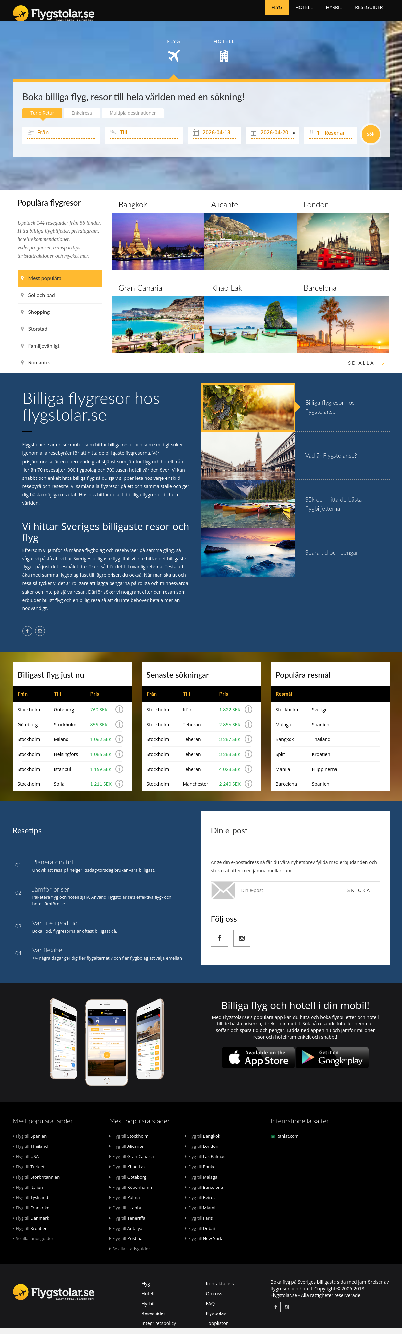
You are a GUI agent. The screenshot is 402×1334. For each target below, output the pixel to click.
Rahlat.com (285, 1142)
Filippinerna (324, 774)
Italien (28, 1193)
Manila (283, 774)
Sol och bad (38, 300)
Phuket (201, 1172)
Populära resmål (303, 680)
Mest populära (41, 283)
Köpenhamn (130, 1193)
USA (26, 1162)
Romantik (36, 367)
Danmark (31, 1224)
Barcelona (320, 292)
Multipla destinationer (138, 118)
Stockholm (29, 715)
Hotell (304, 13)
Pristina (126, 1244)
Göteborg (64, 715)
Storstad (34, 333)
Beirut (200, 1203)
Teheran (192, 730)
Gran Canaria (141, 292)
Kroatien (321, 760)
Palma (124, 1203)
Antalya (125, 1234)
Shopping (35, 316)
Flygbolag (216, 1319)
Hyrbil (334, 13)
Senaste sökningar (178, 680)
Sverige (319, 715)
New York (203, 1244)
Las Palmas (205, 1162)
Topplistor (217, 1329)
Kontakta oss (220, 1289)
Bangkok (133, 209)
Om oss (214, 1299)
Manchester (195, 789)
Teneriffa (127, 1224)
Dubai (200, 1234)
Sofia (59, 789)
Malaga (283, 730)
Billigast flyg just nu (51, 680)
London (316, 209)
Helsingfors (66, 760)
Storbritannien (36, 1183)
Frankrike (31, 1213)
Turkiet (29, 1172)
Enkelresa (85, 118)
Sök (371, 139)
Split (280, 760)
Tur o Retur (43, 118)
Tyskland (30, 1203)
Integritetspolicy (159, 1329)
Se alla (361, 368)
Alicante (225, 209)
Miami (200, 1213)
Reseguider (369, 13)
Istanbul (62, 774)
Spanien (320, 730)
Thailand (321, 745)
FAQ (210, 1309)
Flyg (276, 13)
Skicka (359, 896)
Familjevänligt (40, 350)
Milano (61, 745)
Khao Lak (227, 292)
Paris (199, 1224)
